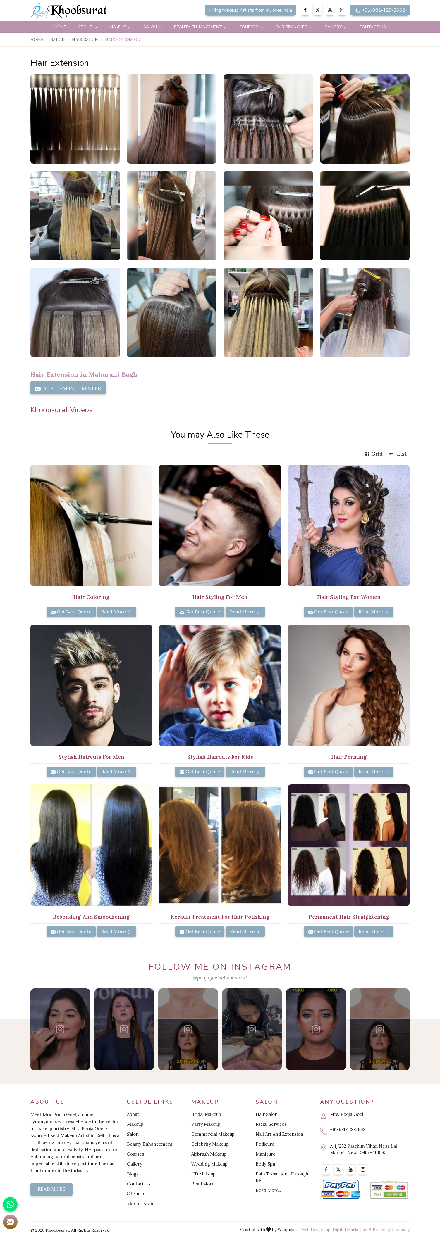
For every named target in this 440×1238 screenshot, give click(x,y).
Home (60, 27)
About (88, 27)
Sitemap (135, 1193)
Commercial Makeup (213, 1134)
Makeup (121, 27)
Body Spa (265, 1164)
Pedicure (265, 1144)
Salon (152, 27)
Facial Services (271, 1124)
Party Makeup (205, 1124)
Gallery (336, 27)
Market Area (140, 1203)
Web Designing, (316, 1229)
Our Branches (294, 27)
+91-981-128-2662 (380, 10)
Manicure (266, 1154)
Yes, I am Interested (68, 388)
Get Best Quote (71, 612)
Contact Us (372, 27)
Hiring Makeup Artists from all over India (250, 10)
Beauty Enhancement (201, 27)
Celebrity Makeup (209, 1144)
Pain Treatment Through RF (282, 1177)
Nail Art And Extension (279, 1134)
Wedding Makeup (209, 1164)
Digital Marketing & (352, 1229)
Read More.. (204, 1184)
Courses (251, 27)
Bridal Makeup (206, 1114)
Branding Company (391, 1229)
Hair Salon (85, 39)
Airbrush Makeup (208, 1154)
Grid (374, 453)
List (398, 453)
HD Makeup (203, 1174)
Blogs (132, 1174)
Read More (116, 612)
